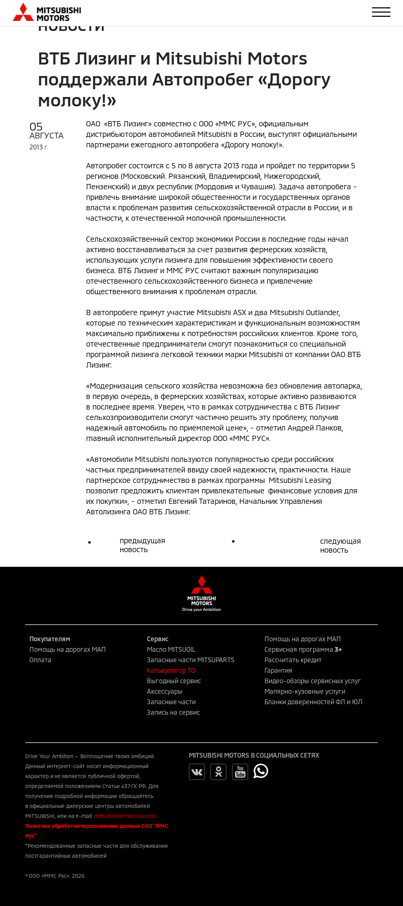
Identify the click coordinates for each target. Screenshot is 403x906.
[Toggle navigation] (381, 12)
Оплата (40, 659)
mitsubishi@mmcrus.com (124, 816)
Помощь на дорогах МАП (67, 649)
